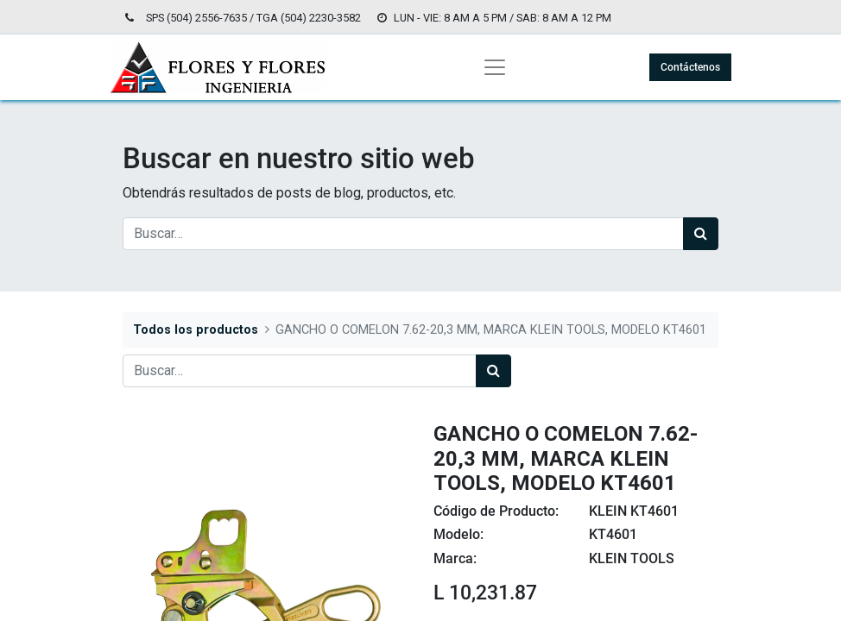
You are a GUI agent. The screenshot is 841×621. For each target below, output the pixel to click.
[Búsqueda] (700, 233)
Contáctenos (690, 67)
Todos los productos (195, 330)
